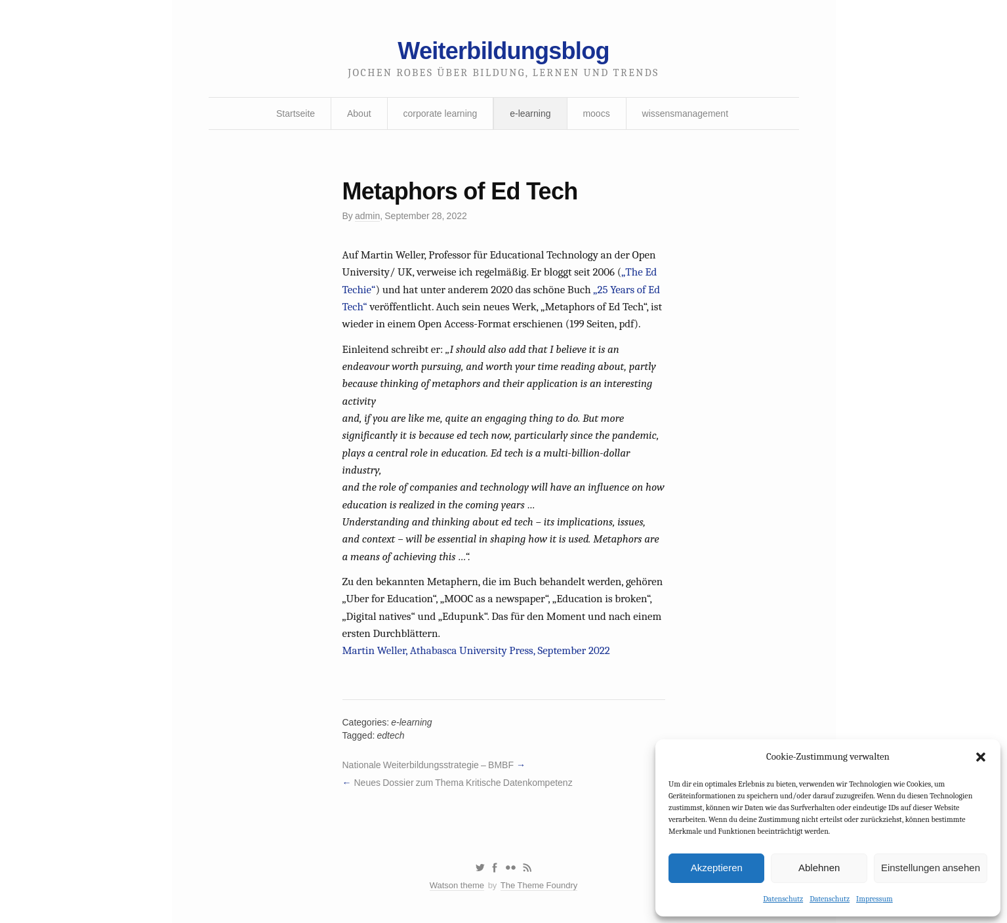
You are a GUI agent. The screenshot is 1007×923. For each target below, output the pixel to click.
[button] (980, 757)
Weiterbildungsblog (503, 50)
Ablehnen (819, 867)
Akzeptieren (717, 867)
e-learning (530, 113)
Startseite (295, 113)
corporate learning (440, 113)
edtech (391, 735)
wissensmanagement (685, 113)
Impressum (874, 898)
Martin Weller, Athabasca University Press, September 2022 (476, 650)
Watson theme (457, 885)
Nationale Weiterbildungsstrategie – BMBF (428, 765)
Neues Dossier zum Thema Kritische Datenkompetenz (463, 782)
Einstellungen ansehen (930, 867)
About (359, 113)
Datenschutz (783, 898)
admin (367, 216)
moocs (596, 113)
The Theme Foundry (539, 885)
